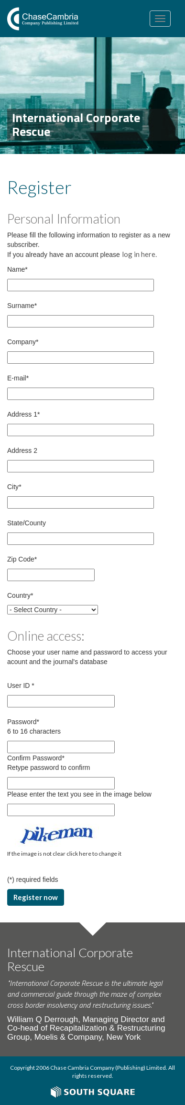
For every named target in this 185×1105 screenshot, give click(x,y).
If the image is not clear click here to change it (64, 853)
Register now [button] (35, 897)
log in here (138, 254)
